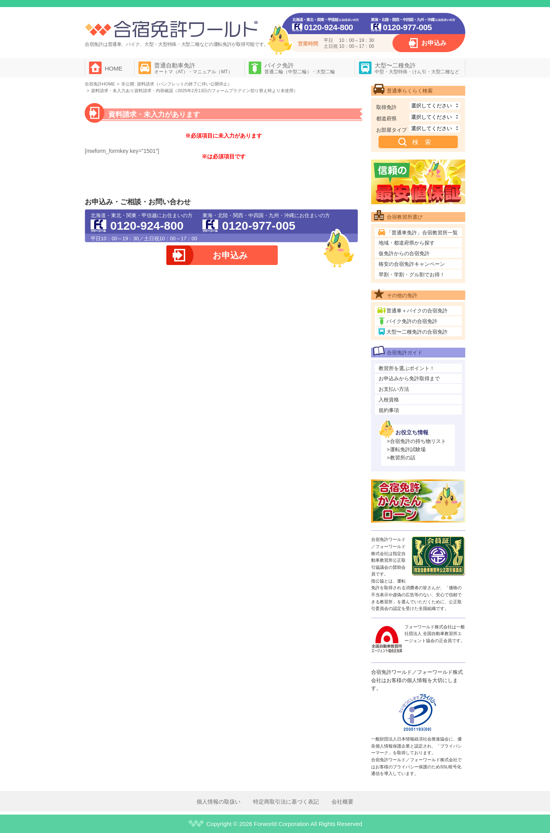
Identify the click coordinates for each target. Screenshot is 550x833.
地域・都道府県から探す (407, 243)
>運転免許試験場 (406, 449)
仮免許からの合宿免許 (404, 253)
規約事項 (389, 410)
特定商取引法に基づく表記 (286, 802)
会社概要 (342, 802)
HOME (113, 68)
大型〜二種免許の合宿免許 (417, 332)
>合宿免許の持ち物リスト (416, 441)
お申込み (433, 43)
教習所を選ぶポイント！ (407, 368)
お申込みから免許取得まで (409, 378)
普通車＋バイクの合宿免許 (417, 311)
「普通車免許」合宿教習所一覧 (422, 233)
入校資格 (389, 400)
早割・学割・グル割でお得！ (412, 275)
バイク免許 (299, 68)
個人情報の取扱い (218, 802)
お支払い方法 (394, 389)
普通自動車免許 (193, 68)
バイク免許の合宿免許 (411, 321)
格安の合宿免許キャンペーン (412, 264)
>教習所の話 (401, 458)
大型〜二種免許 (417, 68)
